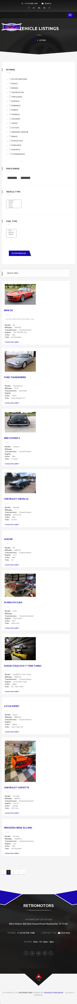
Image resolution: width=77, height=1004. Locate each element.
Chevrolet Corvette (16, 787)
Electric (11, 232)
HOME (33, 40)
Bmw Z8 (8, 310)
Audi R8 (8, 539)
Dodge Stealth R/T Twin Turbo (22, 666)
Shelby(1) (14, 149)
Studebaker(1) (17, 154)
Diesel (11, 234)
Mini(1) (13, 136)
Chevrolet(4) (16, 92)
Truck (13, 207)
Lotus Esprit (11, 706)
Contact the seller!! (12, 342)
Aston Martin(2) (18, 79)
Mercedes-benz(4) (18, 132)
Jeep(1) (13, 123)
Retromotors (25, 992)
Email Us (46, 3)
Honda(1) (14, 114)
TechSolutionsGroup (53, 992)
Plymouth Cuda (13, 602)
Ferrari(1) (14, 105)
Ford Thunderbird (15, 377)
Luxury (13, 201)
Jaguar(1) (14, 119)
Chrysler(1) (15, 97)
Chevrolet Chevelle (16, 499)
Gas (11, 230)
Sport (13, 203)
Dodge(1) (14, 101)
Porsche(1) (15, 145)
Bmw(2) (13, 88)
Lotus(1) (14, 128)
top (39, 980)
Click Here (64, 933)
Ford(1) (13, 110)
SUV (13, 205)
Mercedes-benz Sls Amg (18, 828)
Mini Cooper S (12, 438)
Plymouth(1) (16, 141)
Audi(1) (13, 83)
